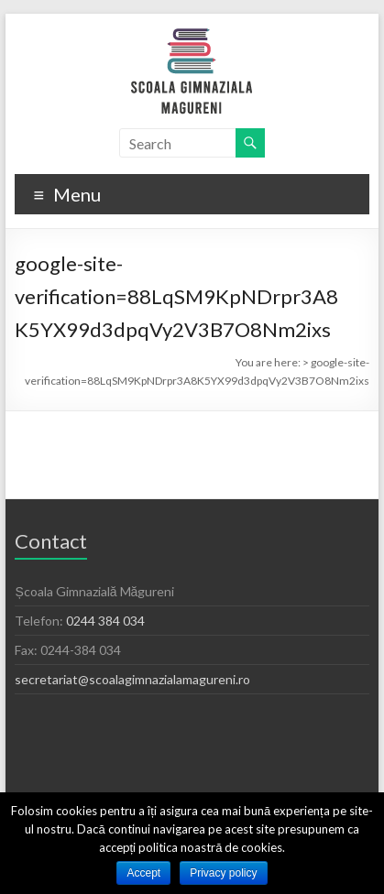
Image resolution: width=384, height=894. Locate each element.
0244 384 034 (105, 620)
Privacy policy (223, 873)
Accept (143, 873)
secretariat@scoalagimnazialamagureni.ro (132, 679)
